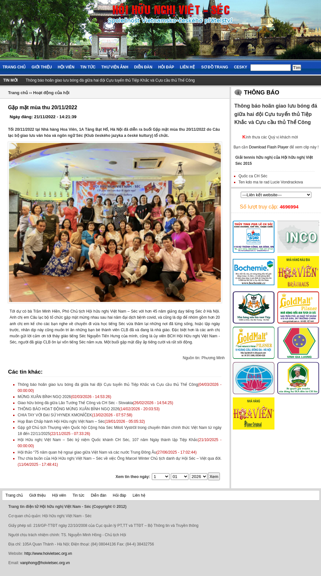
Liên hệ (187, 67)
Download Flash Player (268, 147)
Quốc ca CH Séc (253, 176)
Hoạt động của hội (51, 92)
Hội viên (66, 67)
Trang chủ (14, 67)
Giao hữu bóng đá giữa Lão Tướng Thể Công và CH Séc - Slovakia (75, 403)
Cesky (240, 67)
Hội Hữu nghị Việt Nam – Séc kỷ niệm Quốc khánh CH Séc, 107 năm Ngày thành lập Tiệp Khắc (108, 440)
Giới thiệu (41, 67)
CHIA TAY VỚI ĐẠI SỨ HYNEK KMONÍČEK (55, 415)
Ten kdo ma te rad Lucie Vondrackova (271, 182)
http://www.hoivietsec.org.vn (48, 553)
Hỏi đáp (166, 67)
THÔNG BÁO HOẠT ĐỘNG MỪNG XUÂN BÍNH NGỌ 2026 (68, 409)
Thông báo (261, 92)
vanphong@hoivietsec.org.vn (45, 563)
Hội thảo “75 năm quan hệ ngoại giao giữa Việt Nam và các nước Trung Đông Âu (87, 452)
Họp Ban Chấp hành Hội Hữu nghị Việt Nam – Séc (61, 421)
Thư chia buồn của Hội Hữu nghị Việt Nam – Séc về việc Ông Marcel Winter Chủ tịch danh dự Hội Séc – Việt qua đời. (119, 458)
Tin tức (88, 67)
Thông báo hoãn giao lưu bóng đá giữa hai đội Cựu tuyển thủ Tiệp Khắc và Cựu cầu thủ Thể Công (110, 80)
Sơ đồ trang (214, 67)
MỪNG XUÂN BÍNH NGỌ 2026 (44, 396)
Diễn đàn (143, 67)
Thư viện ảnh (114, 67)
